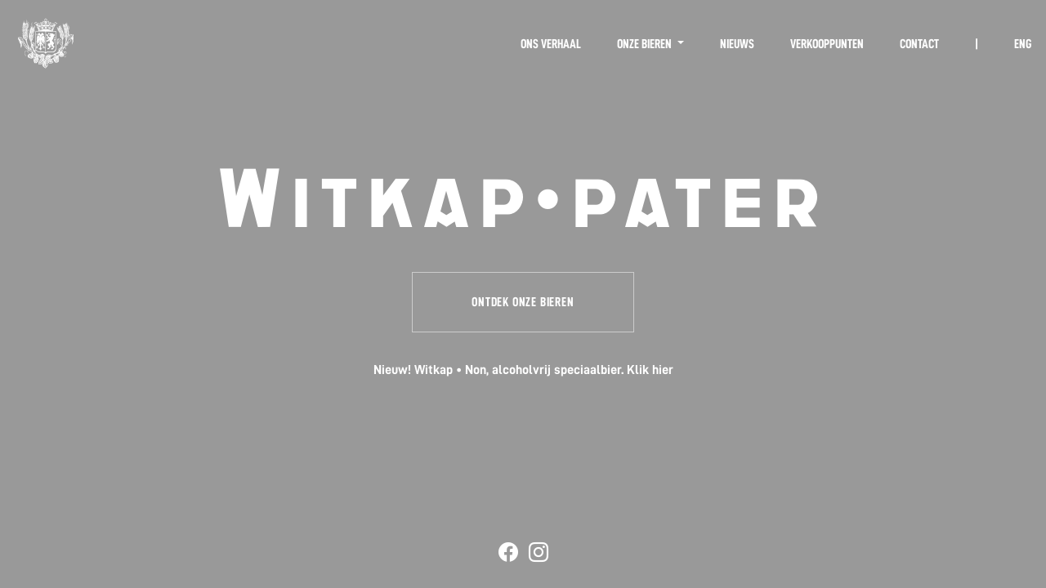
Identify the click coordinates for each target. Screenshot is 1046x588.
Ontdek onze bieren (523, 302)
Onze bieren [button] (645, 44)
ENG (1022, 44)
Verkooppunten (827, 44)
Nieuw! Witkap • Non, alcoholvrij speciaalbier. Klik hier (523, 369)
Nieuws (737, 44)
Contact (919, 44)
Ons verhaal (551, 44)
